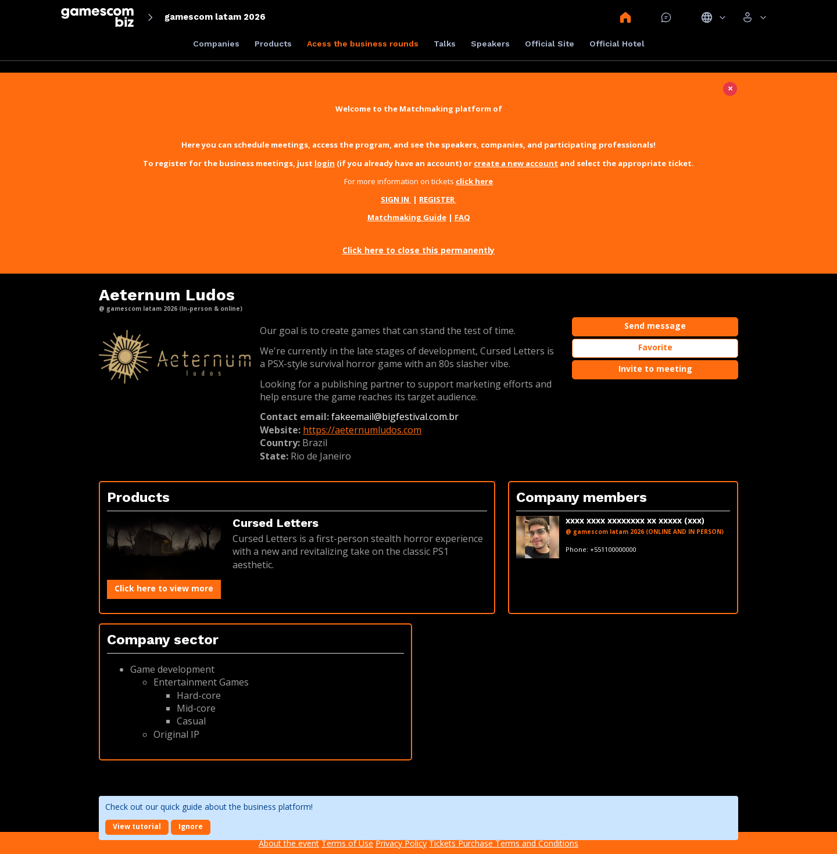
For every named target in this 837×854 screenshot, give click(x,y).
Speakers (490, 43)
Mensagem (666, 17)
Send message (655, 325)
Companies (216, 43)
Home (625, 17)
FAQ (462, 217)
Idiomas (713, 17)
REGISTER (437, 199)
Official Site (549, 43)
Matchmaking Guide (406, 217)
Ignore (190, 826)
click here (474, 181)
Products (273, 43)
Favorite (655, 347)
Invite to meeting (655, 368)
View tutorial (137, 826)
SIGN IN (396, 199)
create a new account (516, 163)
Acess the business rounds (363, 43)
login (324, 163)
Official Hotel (617, 43)
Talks (445, 43)
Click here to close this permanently (418, 250)
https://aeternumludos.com (362, 430)
